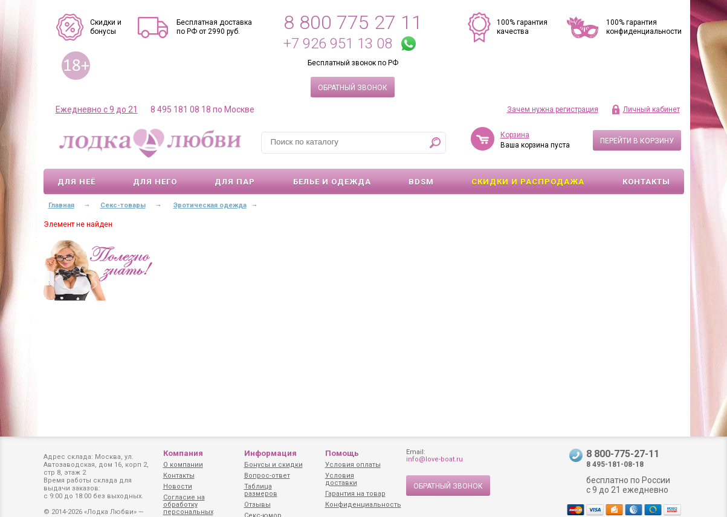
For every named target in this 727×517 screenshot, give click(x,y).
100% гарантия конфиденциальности (644, 27)
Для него (155, 181)
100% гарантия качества (522, 27)
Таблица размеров (260, 490)
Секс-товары (123, 205)
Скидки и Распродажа (527, 181)
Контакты (646, 181)
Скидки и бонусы (105, 27)
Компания (183, 453)
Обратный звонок (352, 87)
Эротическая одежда (210, 205)
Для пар (235, 181)
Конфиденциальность (363, 505)
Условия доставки (341, 479)
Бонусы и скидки (273, 465)
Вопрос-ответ (267, 476)
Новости (177, 486)
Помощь (342, 453)
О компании (183, 465)
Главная (61, 205)
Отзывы (257, 505)
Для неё (76, 181)
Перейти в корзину (637, 141)
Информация (270, 453)
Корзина (514, 135)
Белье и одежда (332, 181)
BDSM (421, 181)
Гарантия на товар (355, 494)
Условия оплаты (353, 465)
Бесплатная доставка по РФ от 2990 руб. (214, 27)
